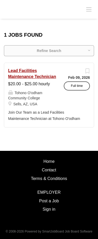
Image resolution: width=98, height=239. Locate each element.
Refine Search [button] (49, 51)
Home (49, 161)
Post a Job (49, 201)
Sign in (49, 209)
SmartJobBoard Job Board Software (67, 231)
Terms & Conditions (49, 178)
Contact (49, 170)
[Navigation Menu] (88, 9)
